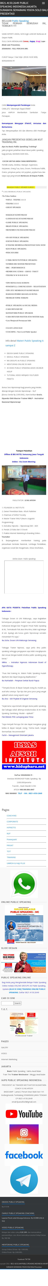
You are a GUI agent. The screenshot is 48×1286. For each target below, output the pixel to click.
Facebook (21, 1259)
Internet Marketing (9, 1059)
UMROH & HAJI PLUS (16, 863)
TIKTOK (27, 1259)
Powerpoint (12, 839)
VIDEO (4, 1053)
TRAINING (11, 857)
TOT (9, 851)
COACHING (11, 815)
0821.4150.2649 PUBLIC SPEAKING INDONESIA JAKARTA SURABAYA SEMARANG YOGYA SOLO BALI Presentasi (24, 8)
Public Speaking (20, 21)
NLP (8, 833)
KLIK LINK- (24, 1232)
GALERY (4, 1047)
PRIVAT (10, 845)
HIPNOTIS (11, 827)
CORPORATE (12, 821)
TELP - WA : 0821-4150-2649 (30, 793)
